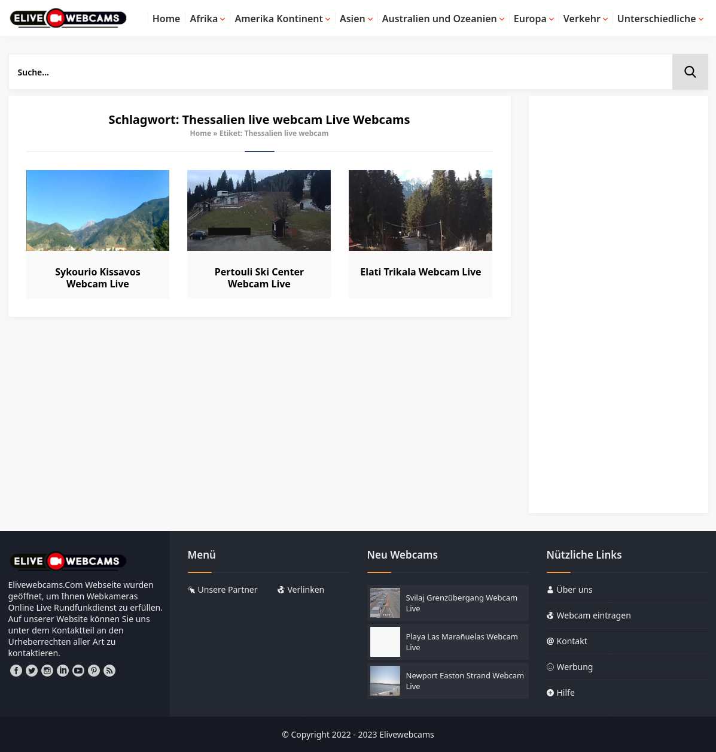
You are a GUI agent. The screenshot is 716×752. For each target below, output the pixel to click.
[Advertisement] (618, 310)
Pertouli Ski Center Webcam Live (259, 278)
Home (201, 133)
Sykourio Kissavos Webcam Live (98, 278)
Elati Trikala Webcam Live (420, 272)
